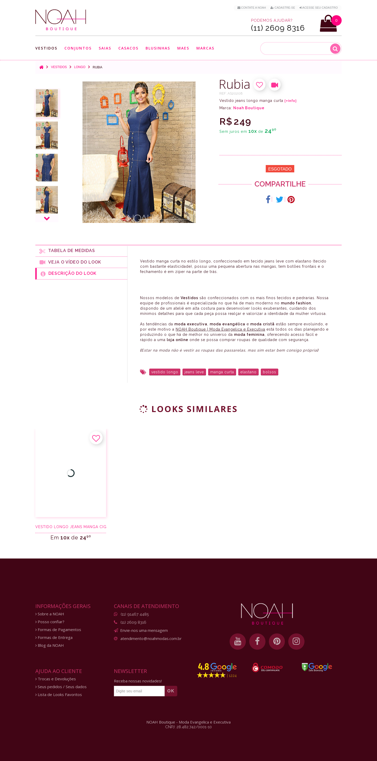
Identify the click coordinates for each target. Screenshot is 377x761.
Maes (183, 48)
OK (171, 691)
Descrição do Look (68, 274)
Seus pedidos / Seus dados (61, 686)
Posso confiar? (49, 621)
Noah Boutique (248, 108)
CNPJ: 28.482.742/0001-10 (188, 727)
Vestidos (46, 48)
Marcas (205, 48)
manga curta (222, 372)
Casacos (128, 48)
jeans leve (194, 372)
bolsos (269, 372)
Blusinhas (158, 48)
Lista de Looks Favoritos (58, 694)
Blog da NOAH (49, 645)
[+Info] (291, 101)
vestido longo (164, 372)
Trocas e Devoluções (55, 678)
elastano (248, 372)
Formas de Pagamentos (58, 629)
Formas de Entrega (54, 637)
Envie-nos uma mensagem (144, 630)
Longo (79, 67)
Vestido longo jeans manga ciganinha (70, 527)
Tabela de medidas (67, 251)
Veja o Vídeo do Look (70, 262)
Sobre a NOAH (49, 613)
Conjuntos (78, 48)
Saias (105, 48)
